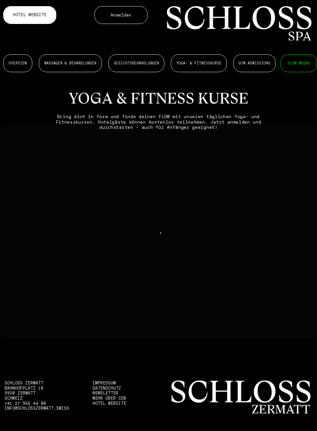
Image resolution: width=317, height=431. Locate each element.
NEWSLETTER (105, 393)
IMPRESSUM (104, 383)
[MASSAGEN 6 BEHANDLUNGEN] (298, 63)
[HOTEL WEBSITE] (29, 15)
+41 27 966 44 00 (25, 403)
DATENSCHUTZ (107, 388)
